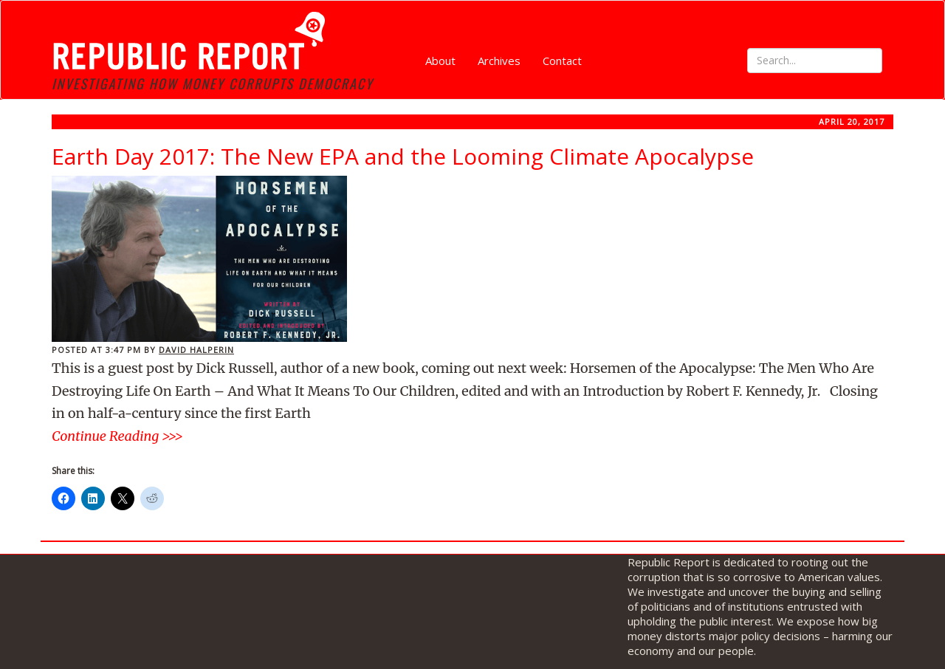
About (440, 60)
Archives (499, 60)
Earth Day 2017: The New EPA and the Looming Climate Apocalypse (403, 156)
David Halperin (196, 349)
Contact (562, 60)
